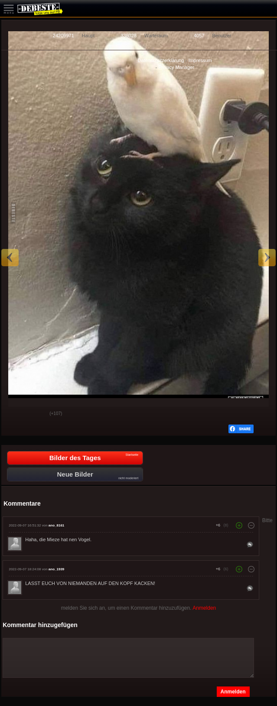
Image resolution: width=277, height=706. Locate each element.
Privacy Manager (176, 67)
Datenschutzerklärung (161, 60)
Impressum (200, 60)
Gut (15, 414)
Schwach (36, 414)
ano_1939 (56, 569)
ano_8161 (56, 525)
